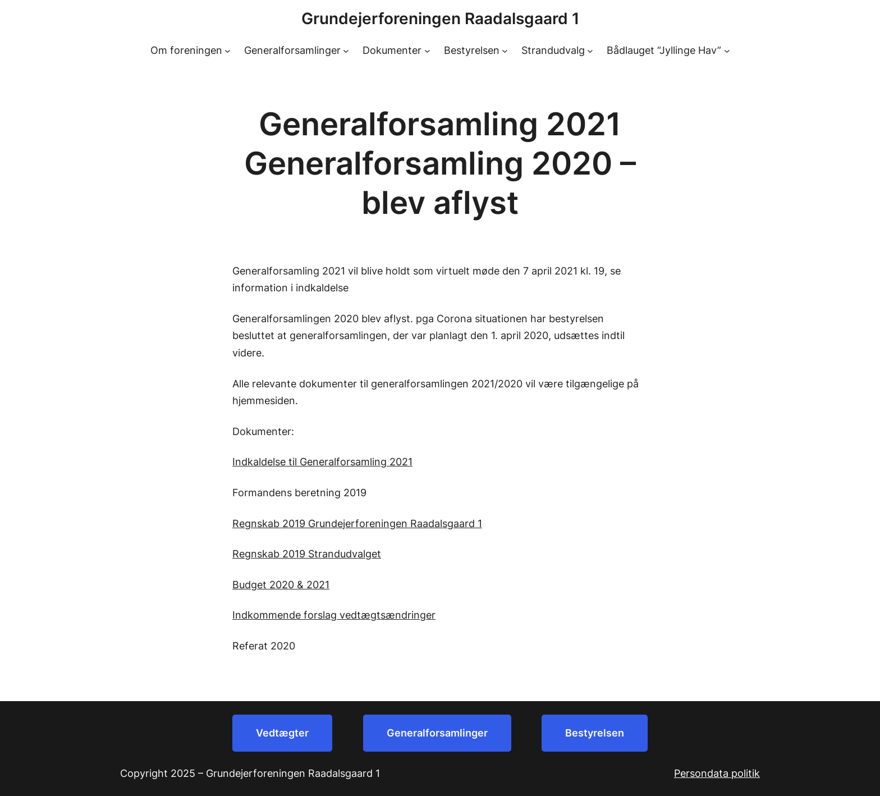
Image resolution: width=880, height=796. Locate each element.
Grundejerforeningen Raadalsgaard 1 (440, 18)
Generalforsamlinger (437, 733)
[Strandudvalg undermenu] (590, 51)
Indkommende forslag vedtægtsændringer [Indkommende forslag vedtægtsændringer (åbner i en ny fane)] (334, 615)
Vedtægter (282, 733)
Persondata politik (717, 773)
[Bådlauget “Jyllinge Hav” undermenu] (727, 51)
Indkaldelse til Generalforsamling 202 (320, 462)
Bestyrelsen (594, 733)
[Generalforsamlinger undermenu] (346, 51)
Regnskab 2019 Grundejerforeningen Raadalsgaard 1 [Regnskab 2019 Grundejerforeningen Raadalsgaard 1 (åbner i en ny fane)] (357, 523)
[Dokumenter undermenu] (427, 51)
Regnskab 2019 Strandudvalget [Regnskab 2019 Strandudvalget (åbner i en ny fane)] (306, 554)
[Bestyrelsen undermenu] (505, 51)
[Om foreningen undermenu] (227, 51)
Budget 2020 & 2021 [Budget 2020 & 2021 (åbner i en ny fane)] (280, 585)
